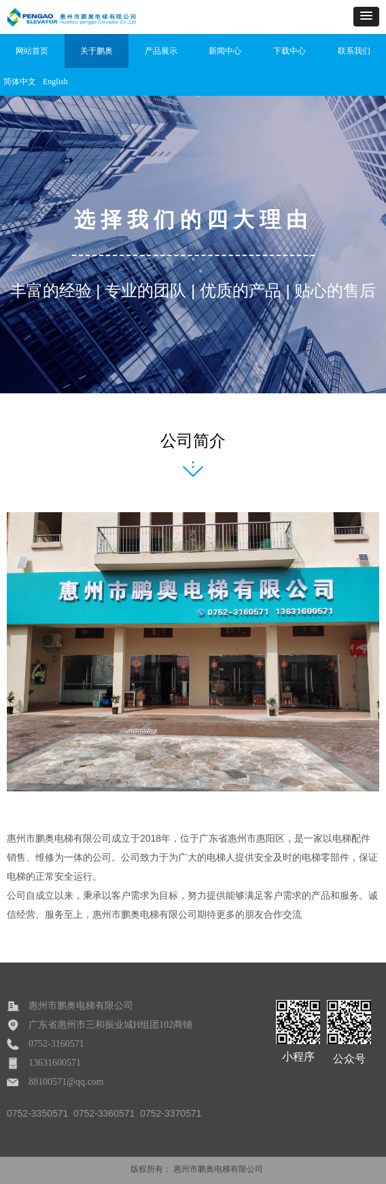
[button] (366, 16)
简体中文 (19, 81)
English (55, 81)
